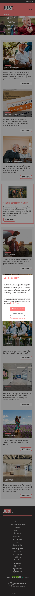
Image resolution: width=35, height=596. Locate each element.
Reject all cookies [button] (17, 314)
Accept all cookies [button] (18, 309)
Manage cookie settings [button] (17, 318)
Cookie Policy (14, 303)
